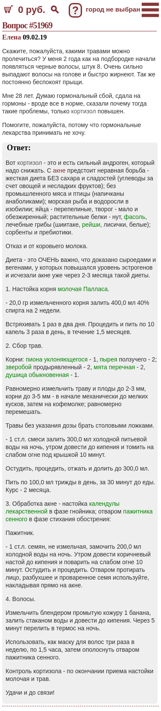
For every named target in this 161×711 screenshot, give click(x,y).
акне (59, 170)
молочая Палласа (83, 289)
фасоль (134, 216)
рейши (91, 224)
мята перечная (114, 367)
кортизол (83, 111)
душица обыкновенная (37, 374)
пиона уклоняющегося (57, 359)
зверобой (19, 367)
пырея (108, 359)
